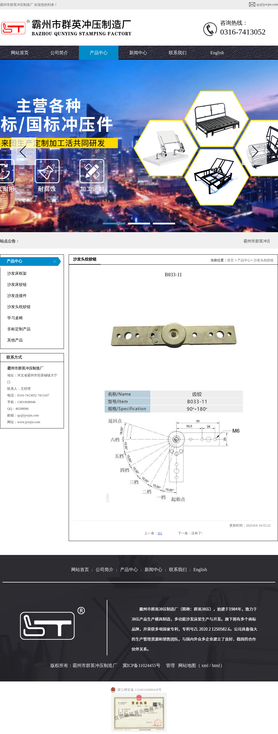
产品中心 (244, 260)
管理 (170, 665)
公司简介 (104, 569)
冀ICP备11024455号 (141, 665)
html (216, 665)
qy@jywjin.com (267, 4)
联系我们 (178, 569)
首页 (230, 260)
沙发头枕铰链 (264, 260)
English (217, 52)
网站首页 (80, 569)
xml (205, 665)
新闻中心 (153, 569)
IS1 (160, 533)
